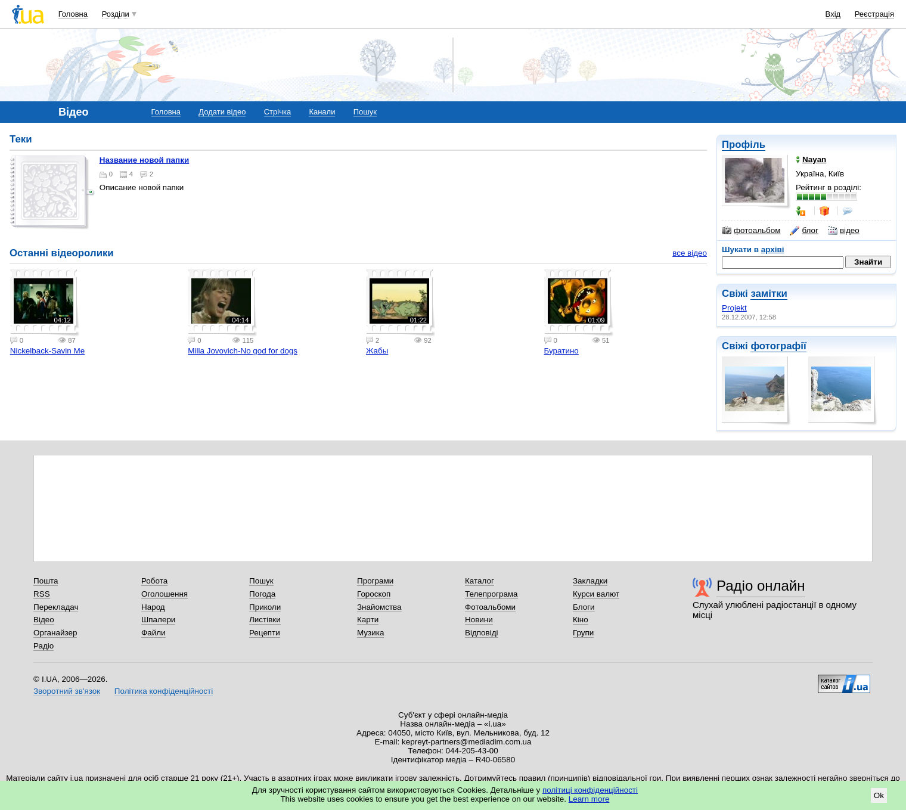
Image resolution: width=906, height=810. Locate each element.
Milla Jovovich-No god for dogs (242, 350)
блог (804, 230)
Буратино (561, 350)
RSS (41, 593)
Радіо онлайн (760, 586)
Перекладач (55, 607)
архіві (772, 249)
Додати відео (222, 111)
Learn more (589, 799)
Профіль (743, 144)
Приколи (265, 607)
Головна (73, 14)
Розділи (115, 14)
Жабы (377, 350)
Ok (879, 795)
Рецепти (264, 632)
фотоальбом (751, 230)
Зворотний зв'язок (66, 691)
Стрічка (277, 111)
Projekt (734, 307)
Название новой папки (144, 160)
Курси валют (596, 593)
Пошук (365, 111)
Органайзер (55, 632)
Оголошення (164, 593)
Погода (262, 593)
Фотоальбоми (490, 607)
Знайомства (379, 607)
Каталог (479, 580)
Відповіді (481, 632)
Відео (43, 619)
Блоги (584, 607)
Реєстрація (874, 14)
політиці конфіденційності (590, 790)
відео (844, 230)
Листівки (265, 619)
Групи (583, 632)
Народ (153, 607)
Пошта (45, 580)
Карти (367, 619)
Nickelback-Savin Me (47, 350)
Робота (154, 580)
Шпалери (158, 619)
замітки (768, 293)
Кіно (580, 619)
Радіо (43, 645)
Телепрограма (491, 593)
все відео (689, 253)
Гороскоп (373, 593)
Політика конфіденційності (163, 691)
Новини (479, 619)
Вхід (833, 14)
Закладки (590, 580)
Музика (370, 632)
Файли (153, 632)
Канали (322, 111)
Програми (375, 580)
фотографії (778, 346)
